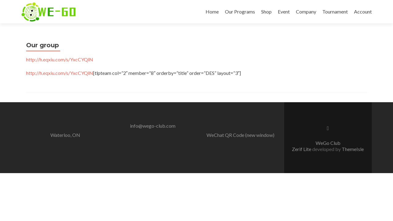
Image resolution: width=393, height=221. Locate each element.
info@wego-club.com (152, 126)
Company (306, 11)
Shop (266, 11)
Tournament (335, 11)
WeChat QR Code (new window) (240, 135)
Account (363, 11)
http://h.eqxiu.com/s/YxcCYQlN (59, 59)
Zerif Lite (302, 149)
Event (284, 11)
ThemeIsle (353, 149)
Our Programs (240, 11)
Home (212, 11)
